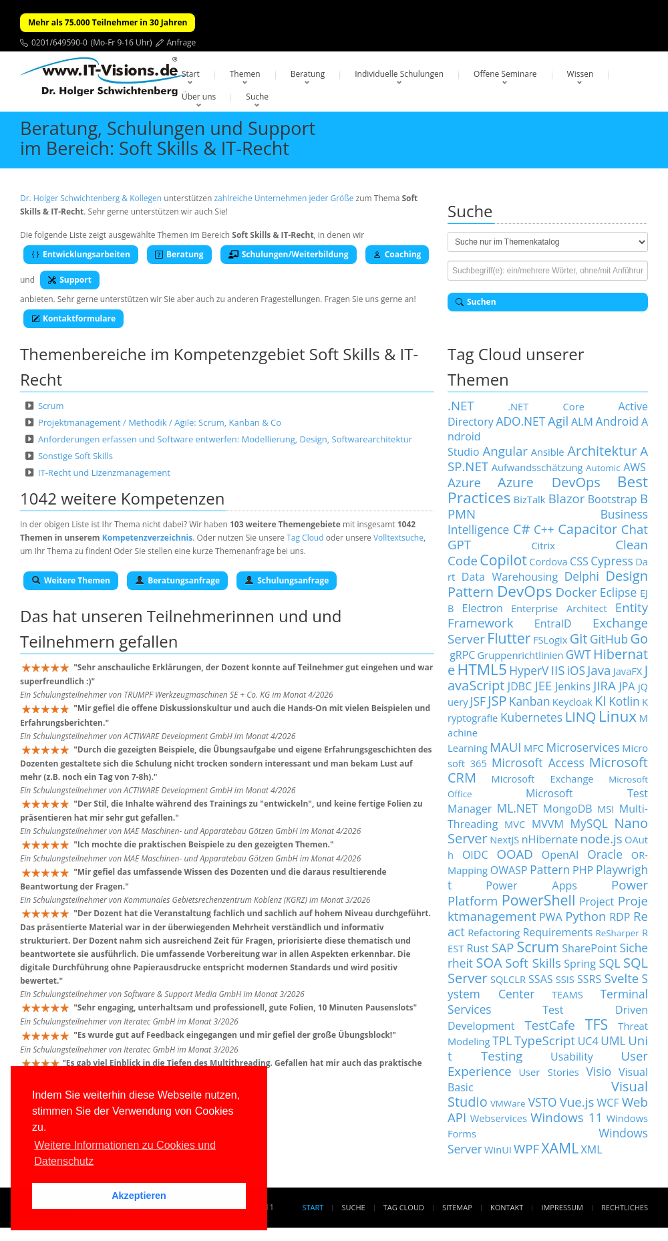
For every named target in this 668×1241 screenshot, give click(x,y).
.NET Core (546, 406)
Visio (599, 1071)
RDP (619, 917)
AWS (634, 467)
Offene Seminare (505, 74)
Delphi (581, 576)
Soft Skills (533, 962)
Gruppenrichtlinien (521, 655)
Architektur (602, 451)
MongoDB (568, 808)
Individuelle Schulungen (399, 74)
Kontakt (506, 1207)
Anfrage (181, 42)
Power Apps (531, 885)
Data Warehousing (510, 576)
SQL (609, 963)
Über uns (199, 96)
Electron (482, 608)
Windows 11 (566, 1117)
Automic (603, 468)
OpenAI (560, 854)
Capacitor (587, 529)
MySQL (589, 823)
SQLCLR (508, 979)
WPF (526, 1148)
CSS (579, 561)
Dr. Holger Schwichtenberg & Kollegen (91, 198)
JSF (478, 701)
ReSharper (617, 933)
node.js (601, 838)
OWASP (509, 870)
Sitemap (457, 1207)
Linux (618, 716)
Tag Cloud (305, 537)
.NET (461, 405)
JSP (497, 701)
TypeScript (544, 1040)
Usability (571, 1056)
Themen (245, 74)
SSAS (540, 979)
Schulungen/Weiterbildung (288, 254)
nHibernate (550, 839)
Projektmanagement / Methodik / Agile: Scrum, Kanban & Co (159, 422)
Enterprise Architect (559, 608)
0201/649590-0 (59, 42)
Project (596, 901)
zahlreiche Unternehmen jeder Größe (283, 198)
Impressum (561, 1207)
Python (585, 916)
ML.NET (517, 808)
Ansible (547, 451)
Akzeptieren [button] (139, 1195)
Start (191, 74)
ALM (582, 421)
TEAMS (567, 994)
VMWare (508, 1103)
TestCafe (549, 1024)
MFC (534, 747)
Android (617, 421)
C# (521, 529)
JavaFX (628, 671)
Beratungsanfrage (177, 580)
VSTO (542, 1102)
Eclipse (618, 592)
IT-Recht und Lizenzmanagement (104, 472)
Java (599, 670)
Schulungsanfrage (286, 580)
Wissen (580, 74)
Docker (576, 591)
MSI (605, 808)
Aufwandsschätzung (537, 467)
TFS (596, 1024)
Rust (478, 948)
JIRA (604, 685)
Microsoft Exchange (543, 778)
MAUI (505, 746)
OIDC (475, 854)
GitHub (609, 639)
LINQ (581, 717)
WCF (608, 1102)
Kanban (529, 701)
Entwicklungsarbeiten (80, 254)
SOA (489, 963)
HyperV (528, 670)
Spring (580, 963)
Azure (464, 482)
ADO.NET (520, 421)
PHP (582, 870)
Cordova (548, 561)
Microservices (583, 747)
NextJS (504, 839)
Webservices (498, 1118)
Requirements (557, 932)
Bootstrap (612, 499)
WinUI (498, 1149)
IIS (558, 670)
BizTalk (530, 499)
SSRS (589, 979)
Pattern (550, 869)
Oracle (605, 854)
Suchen (476, 301)
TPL (502, 1040)
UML (613, 1040)
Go (639, 639)
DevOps (524, 591)
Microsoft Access (538, 762)
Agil (558, 420)
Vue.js (577, 1101)
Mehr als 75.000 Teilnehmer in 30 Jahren (107, 22)
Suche (257, 96)
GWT (578, 654)
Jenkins (573, 686)
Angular (505, 450)
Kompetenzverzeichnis (147, 537)
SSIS (565, 979)
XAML (559, 1147)
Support (70, 279)
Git (579, 639)
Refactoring (494, 932)
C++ (544, 529)
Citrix (543, 545)
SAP (503, 947)
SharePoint (589, 948)
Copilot (503, 559)
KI (601, 701)
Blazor (566, 498)
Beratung (308, 74)
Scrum (51, 406)
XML (592, 1149)
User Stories (548, 1072)
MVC (514, 824)
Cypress (612, 561)
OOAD (514, 853)
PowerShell (538, 900)
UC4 (588, 1041)
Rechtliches (624, 1207)
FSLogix (550, 639)
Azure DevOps (549, 482)
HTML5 (482, 669)
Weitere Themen (70, 580)
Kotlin (624, 701)
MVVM (548, 824)
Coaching (397, 254)
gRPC (462, 655)
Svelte (621, 978)
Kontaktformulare (73, 318)
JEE (543, 685)
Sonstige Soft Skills (75, 456)
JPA (627, 686)
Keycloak (572, 701)
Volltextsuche (398, 537)
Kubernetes (531, 717)
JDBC (520, 686)
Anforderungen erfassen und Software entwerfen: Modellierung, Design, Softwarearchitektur (225, 439)
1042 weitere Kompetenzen (122, 498)
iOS (576, 670)
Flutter (508, 638)
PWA (550, 917)
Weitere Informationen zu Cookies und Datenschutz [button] (125, 1153)
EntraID (553, 623)
